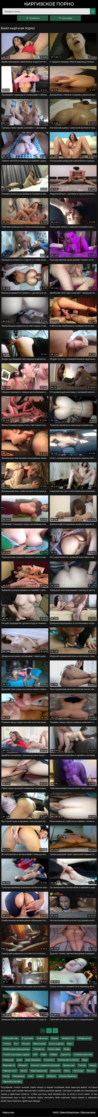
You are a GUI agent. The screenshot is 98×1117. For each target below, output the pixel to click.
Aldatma (51, 1076)
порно (49, 4)
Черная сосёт (10, 1071)
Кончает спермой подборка (45, 1065)
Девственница (32, 1060)
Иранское (55, 1071)
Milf (35, 1055)
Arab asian (42, 1038)
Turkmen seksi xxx (83, 1055)
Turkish (7, 1044)
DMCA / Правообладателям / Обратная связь (74, 1113)
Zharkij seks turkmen (68, 1060)
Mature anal (39, 1044)
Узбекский (8, 1060)
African (26, 1044)
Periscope (78, 1071)
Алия (19, 1060)
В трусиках (27, 1038)
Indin (30, 1076)
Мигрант (22, 1065)
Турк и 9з (65, 1055)
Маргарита (9, 1065)
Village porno (84, 1038)
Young (6, 1076)
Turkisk (82, 1065)
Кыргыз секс (8, 1113)
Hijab (43, 1055)
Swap (67, 1049)
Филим (54, 1038)
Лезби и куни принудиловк (16, 1049)
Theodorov (38, 1049)
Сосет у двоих (56, 1044)
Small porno (68, 1038)
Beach (24, 1071)
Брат (70, 1044)
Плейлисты (33, 18)
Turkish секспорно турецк (16, 1055)
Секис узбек (54, 1049)
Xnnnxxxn (49, 1060)
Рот (16, 1044)
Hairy (67, 1071)
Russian (91, 1071)
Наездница (18, 1076)
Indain (40, 1076)
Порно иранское (38, 1071)
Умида (92, 1065)
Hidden (53, 1055)
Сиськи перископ (67, 1076)
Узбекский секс (10, 1038)
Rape (84, 1060)
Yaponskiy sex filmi (12, 1082)
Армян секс (68, 1065)
